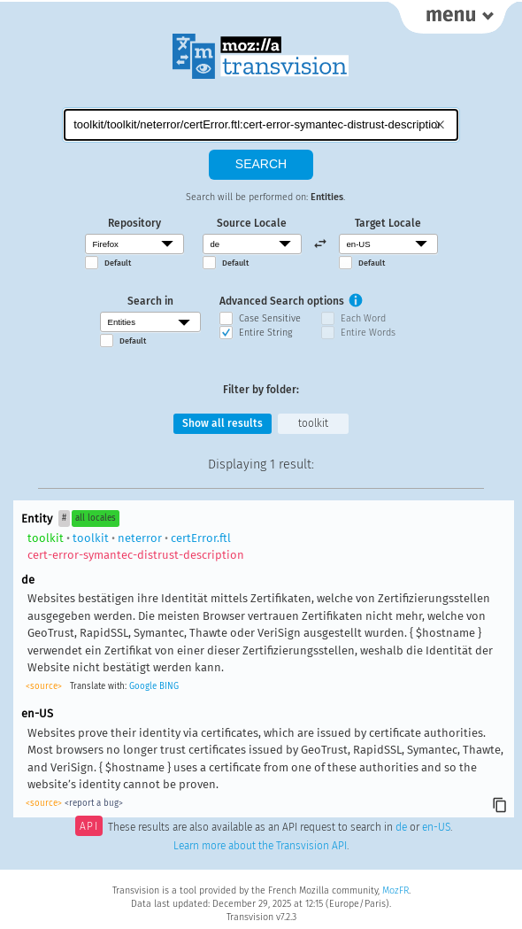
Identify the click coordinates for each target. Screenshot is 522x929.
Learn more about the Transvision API (260, 846)
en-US (436, 828)
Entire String (265, 332)
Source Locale (252, 223)
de (401, 828)
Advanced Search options (281, 301)
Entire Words (368, 332)
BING (169, 686)
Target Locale (388, 223)
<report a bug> (94, 803)
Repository (134, 223)
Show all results (222, 423)
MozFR (395, 890)
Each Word (363, 318)
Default (117, 263)
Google (143, 686)
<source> (44, 686)
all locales (95, 518)
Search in (150, 301)
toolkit (313, 423)
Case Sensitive (270, 318)
